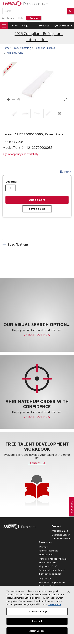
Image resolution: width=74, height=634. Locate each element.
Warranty (43, 546)
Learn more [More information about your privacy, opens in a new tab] (54, 609)
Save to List (37, 209)
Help (20, 18)
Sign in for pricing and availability (20, 154)
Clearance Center (60, 534)
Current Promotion (61, 538)
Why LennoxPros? (48, 566)
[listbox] (37, 113)
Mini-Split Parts (15, 52)
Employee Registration (50, 586)
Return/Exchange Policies (52, 582)
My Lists (44, 25)
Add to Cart (37, 200)
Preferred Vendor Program (52, 558)
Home (6, 47)
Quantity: (11, 181)
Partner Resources (48, 550)
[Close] (68, 597)
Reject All (37, 626)
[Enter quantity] (10, 188)
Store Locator (8, 18)
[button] (70, 11)
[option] (14, 113)
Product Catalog (20, 25)
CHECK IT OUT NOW (37, 334)
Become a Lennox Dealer (52, 569)
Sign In (34, 17)
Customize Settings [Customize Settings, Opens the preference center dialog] (37, 616)
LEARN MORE (37, 463)
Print (65, 172)
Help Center (45, 578)
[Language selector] (43, 4)
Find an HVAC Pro (47, 562)
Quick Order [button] (61, 25)
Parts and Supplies (45, 47)
